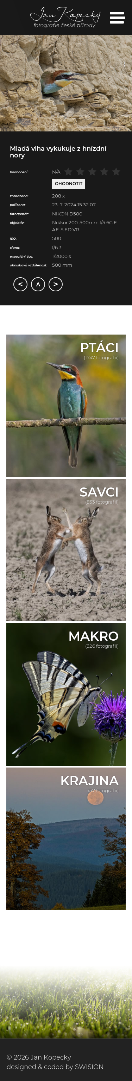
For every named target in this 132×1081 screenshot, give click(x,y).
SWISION (89, 1067)
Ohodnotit (68, 183)
